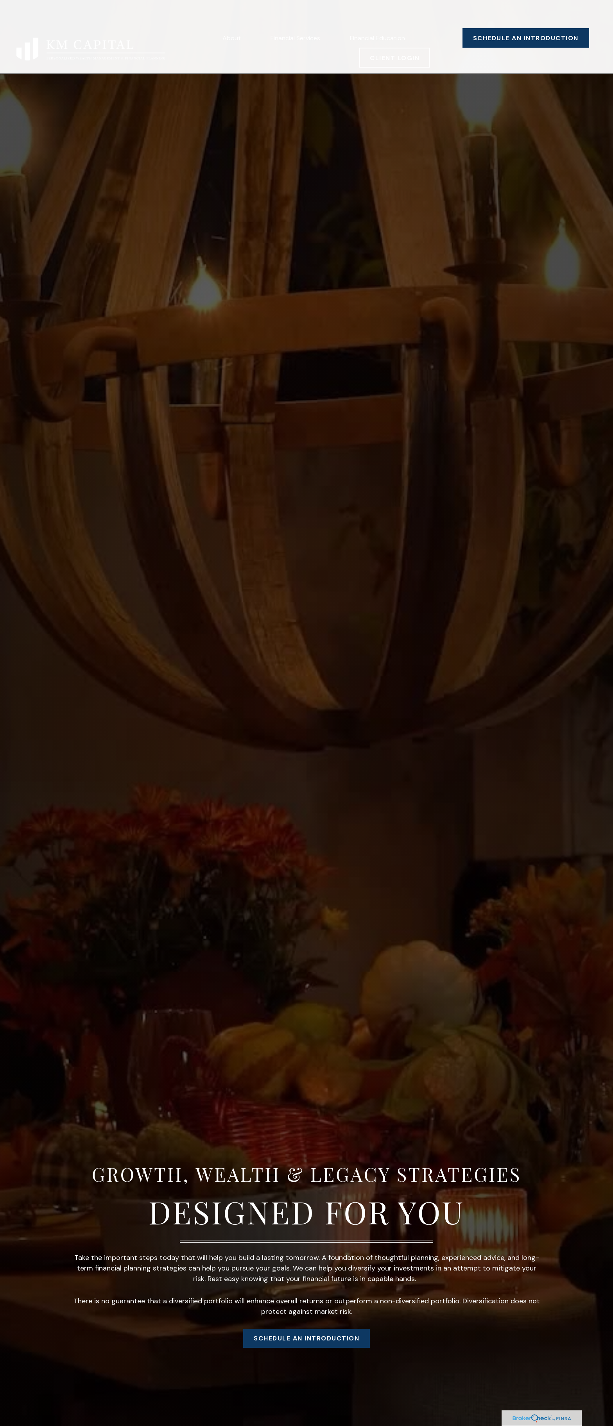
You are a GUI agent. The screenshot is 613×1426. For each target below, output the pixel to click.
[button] (231, 15)
